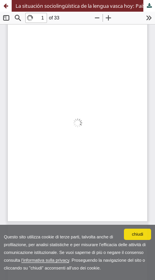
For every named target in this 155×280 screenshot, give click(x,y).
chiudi (137, 234)
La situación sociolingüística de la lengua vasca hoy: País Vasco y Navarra (85, 5)
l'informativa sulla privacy (45, 260)
